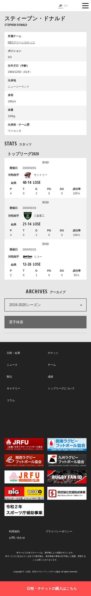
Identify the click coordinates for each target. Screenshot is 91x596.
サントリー (35, 174)
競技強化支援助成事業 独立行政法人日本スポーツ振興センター (67, 493)
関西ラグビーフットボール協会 (24, 460)
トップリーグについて (61, 388)
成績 (50, 376)
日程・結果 (13, 353)
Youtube (70, 420)
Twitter (19, 420)
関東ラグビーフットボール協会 (67, 444)
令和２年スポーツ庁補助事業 (24, 509)
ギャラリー (13, 388)
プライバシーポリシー (59, 531)
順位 (9, 376)
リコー (32, 256)
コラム (11, 400)
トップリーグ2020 (23, 154)
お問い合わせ (17, 537)
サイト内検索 (74, 5)
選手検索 (16, 322)
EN (66, 5)
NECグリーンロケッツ (21, 42)
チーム (52, 364)
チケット (53, 353)
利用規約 (14, 531)
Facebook (45, 420)
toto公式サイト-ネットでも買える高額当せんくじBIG (24, 493)
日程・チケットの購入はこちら (52, 588)
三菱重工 (34, 215)
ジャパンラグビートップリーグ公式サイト (16, 5)
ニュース (12, 364)
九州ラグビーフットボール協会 (67, 460)
